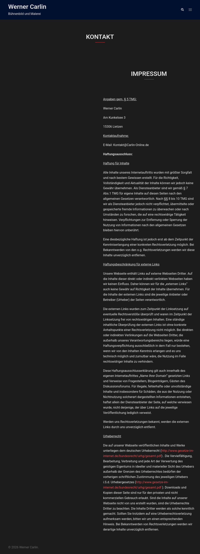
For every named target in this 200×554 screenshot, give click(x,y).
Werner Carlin (27, 6)
